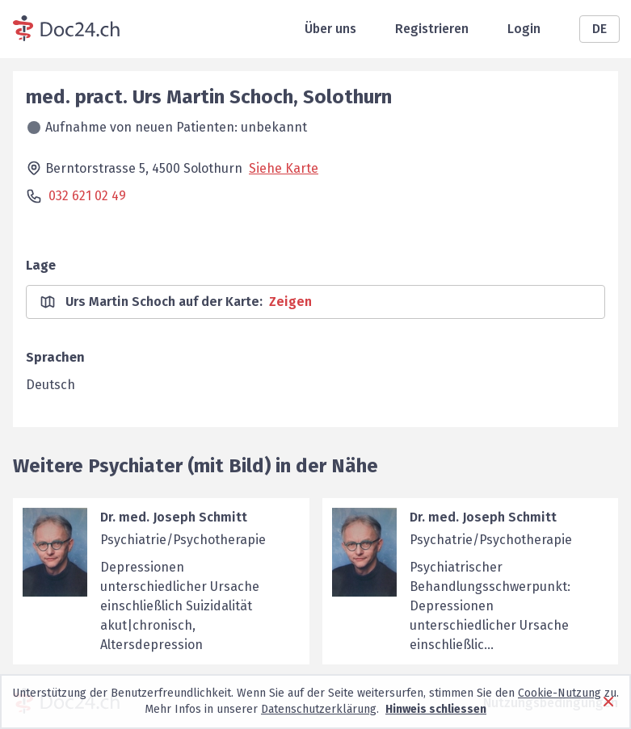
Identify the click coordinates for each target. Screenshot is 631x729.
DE (599, 28)
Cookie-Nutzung (559, 693)
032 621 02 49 (87, 195)
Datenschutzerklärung (318, 709)
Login (524, 28)
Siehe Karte (283, 168)
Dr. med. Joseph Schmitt (173, 517)
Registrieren (432, 28)
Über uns (330, 28)
